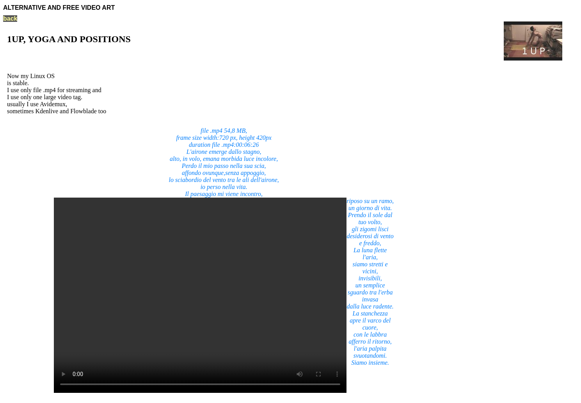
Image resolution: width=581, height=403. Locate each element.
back (10, 18)
